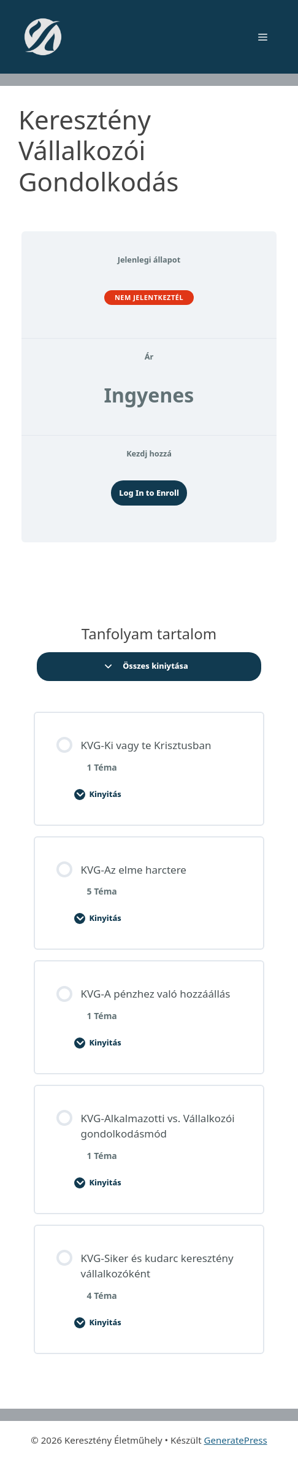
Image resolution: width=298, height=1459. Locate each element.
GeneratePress (235, 1440)
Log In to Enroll (149, 492)
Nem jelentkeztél (149, 297)
